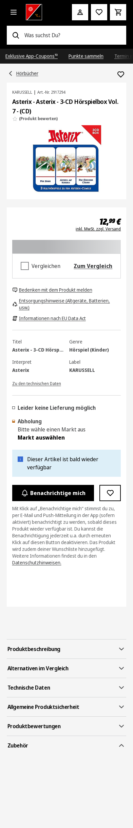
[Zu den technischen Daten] (36, 383)
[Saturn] (39, 12)
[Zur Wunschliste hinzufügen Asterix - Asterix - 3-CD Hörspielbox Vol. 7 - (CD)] (120, 74)
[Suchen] (15, 35)
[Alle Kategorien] (13, 12)
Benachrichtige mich (53, 493)
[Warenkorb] (118, 12)
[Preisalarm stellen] (99, 12)
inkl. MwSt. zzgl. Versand (98, 229)
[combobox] (72, 35)
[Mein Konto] (80, 12)
